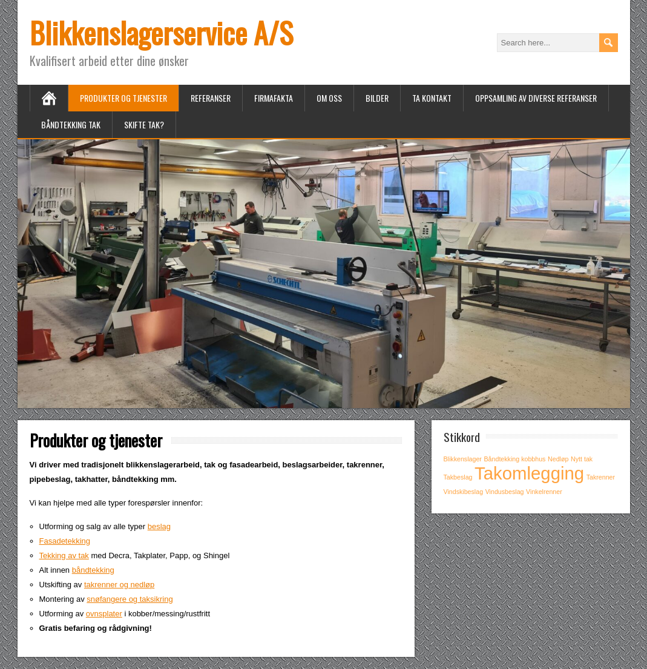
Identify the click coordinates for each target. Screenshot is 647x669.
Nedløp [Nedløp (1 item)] (558, 459)
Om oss (329, 97)
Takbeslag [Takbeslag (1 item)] (458, 477)
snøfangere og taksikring (129, 599)
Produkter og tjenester (123, 97)
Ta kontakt (432, 97)
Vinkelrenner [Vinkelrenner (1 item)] (544, 491)
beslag (159, 526)
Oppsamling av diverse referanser (536, 97)
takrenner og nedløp (119, 584)
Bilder (377, 97)
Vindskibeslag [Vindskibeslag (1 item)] (464, 491)
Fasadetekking (65, 540)
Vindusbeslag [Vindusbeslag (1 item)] (504, 491)
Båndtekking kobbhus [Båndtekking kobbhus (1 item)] (515, 459)
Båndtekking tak (70, 124)
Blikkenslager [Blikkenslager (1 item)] (463, 459)
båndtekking (93, 570)
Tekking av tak (64, 555)
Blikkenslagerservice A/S (161, 32)
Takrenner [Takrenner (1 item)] (600, 477)
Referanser (211, 97)
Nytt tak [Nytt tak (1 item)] (582, 459)
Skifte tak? (144, 124)
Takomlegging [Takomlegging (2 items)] (529, 473)
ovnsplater (104, 613)
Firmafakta (273, 97)
